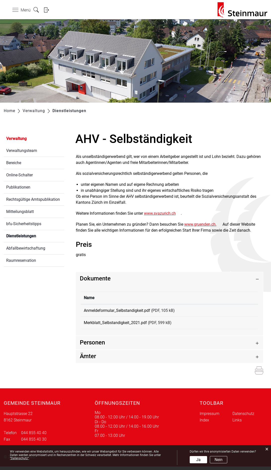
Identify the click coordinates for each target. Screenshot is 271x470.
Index (204, 423)
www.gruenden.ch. (203, 224)
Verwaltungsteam (21, 150)
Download (239, 311)
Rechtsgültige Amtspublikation (33, 199)
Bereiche (13, 162)
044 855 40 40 (33, 436)
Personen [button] (92, 345)
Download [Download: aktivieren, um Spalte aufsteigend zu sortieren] (232, 297)
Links (237, 423)
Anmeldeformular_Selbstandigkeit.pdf (117, 310)
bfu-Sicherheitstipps (23, 223)
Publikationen (18, 187)
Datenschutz (243, 417)
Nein (219, 459)
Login (48, 9)
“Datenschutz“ (19, 458)
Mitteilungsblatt (20, 211)
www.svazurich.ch (162, 213)
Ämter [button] (88, 359)
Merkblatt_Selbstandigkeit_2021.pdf (115, 324)
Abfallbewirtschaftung (25, 248)
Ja (198, 459)
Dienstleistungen (33, 235)
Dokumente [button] (95, 278)
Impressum (209, 417)
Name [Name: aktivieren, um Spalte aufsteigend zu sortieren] (89, 297)
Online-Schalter (19, 175)
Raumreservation (21, 260)
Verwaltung (16, 138)
